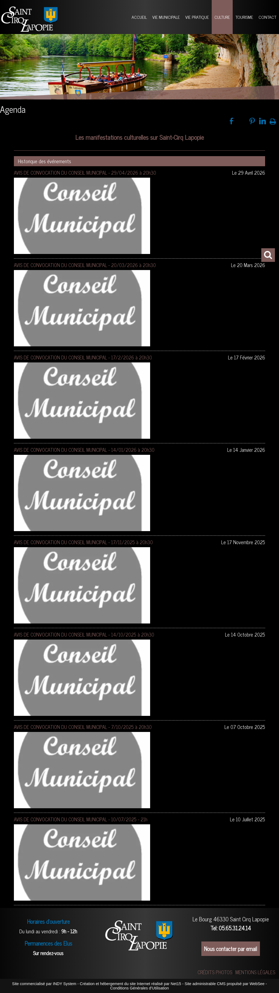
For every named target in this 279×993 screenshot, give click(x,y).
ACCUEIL (139, 16)
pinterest (252, 121)
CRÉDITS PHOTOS (215, 972)
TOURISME (244, 16)
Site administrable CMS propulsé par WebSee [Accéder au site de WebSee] (225, 984)
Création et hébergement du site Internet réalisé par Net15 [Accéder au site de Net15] (130, 984)
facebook (231, 121)
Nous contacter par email (230, 948)
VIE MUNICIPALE (166, 16)
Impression (273, 120)
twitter (242, 121)
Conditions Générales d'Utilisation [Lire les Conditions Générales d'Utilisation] (139, 988)
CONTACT (267, 16)
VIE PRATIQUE (197, 16)
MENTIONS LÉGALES (255, 972)
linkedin (262, 121)
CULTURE (222, 16)
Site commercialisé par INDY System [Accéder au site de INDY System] (44, 984)
